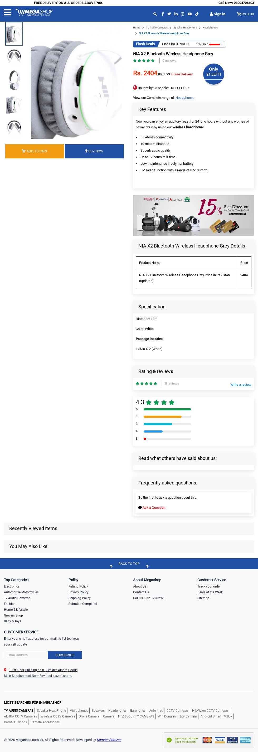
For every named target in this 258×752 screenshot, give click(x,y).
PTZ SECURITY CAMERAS (136, 716)
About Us (139, 586)
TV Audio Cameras (157, 27)
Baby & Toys (12, 621)
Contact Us (141, 592)
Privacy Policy (79, 592)
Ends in (168, 44)
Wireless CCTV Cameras (58, 716)
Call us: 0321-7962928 (149, 598)
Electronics (12, 586)
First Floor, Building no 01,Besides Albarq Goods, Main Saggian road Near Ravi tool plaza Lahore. (41, 673)
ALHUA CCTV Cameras (20, 716)
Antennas (156, 710)
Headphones (210, 27)
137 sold (202, 44)
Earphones (137, 710)
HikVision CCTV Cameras (210, 710)
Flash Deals (145, 44)
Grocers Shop (13, 615)
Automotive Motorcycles (21, 592)
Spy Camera (188, 716)
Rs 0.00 (248, 14)
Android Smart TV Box (216, 716)
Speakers (98, 710)
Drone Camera (89, 716)
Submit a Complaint (83, 604)
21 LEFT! (213, 74)
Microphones (79, 710)
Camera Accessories (45, 722)
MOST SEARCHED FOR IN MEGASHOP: (33, 703)
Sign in (217, 14)
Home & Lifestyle (16, 610)
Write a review (240, 384)
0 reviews (169, 60)
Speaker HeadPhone (185, 27)
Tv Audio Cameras (17, 598)
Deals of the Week (210, 592)
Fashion (10, 604)
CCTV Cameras (177, 710)
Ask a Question (151, 508)
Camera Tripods (15, 722)
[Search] (43, 655)
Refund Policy (78, 586)
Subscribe (65, 655)
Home (136, 27)
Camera (108, 716)
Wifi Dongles (167, 716)
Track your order (209, 586)
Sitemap (203, 598)
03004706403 (244, 3)
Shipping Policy (80, 598)
